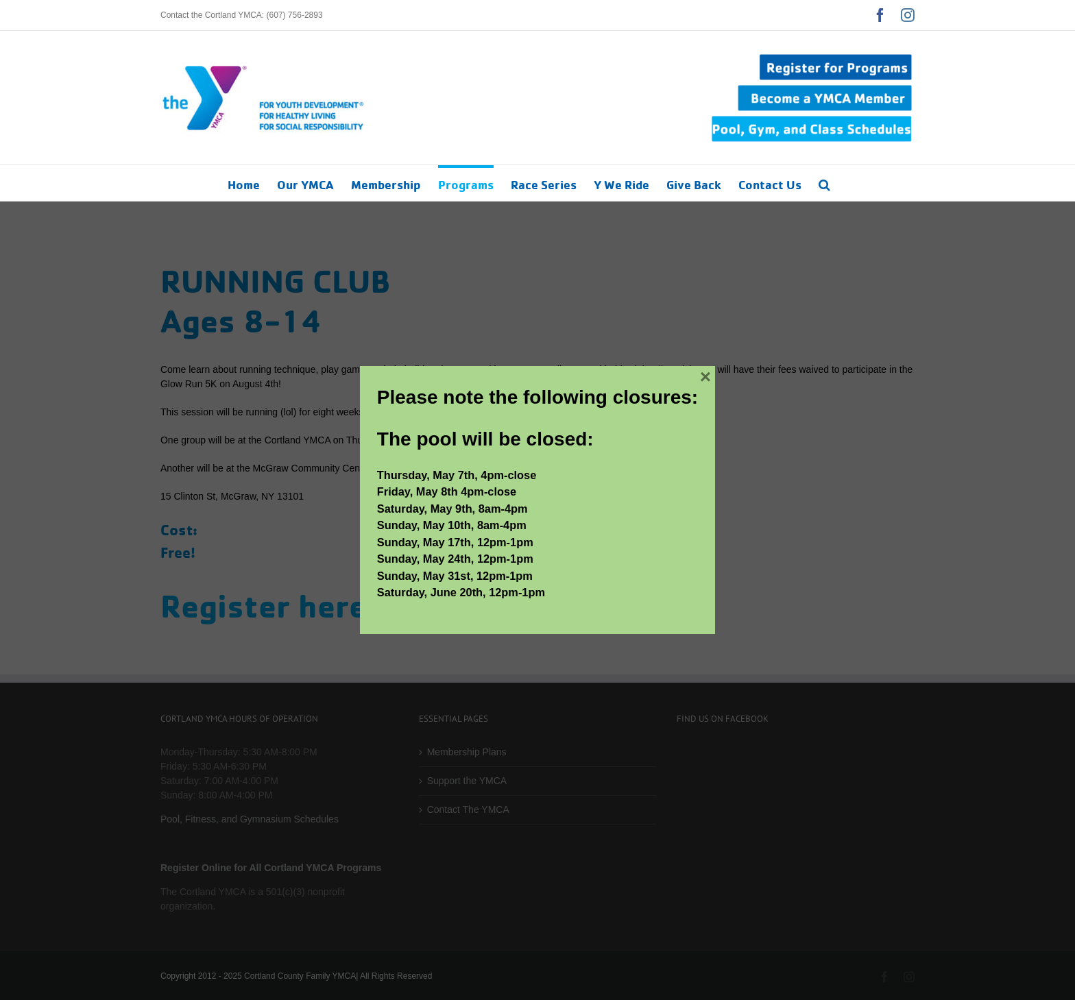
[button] (824, 183)
